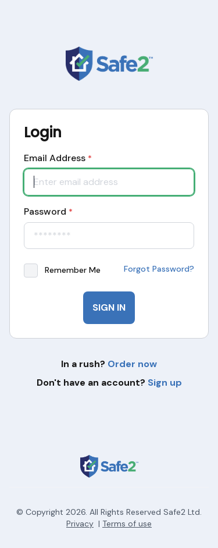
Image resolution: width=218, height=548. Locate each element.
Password (48, 211)
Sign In (109, 307)
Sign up (165, 382)
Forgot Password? (159, 269)
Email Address (58, 158)
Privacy (80, 523)
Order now (132, 364)
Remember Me (73, 270)
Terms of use (127, 523)
